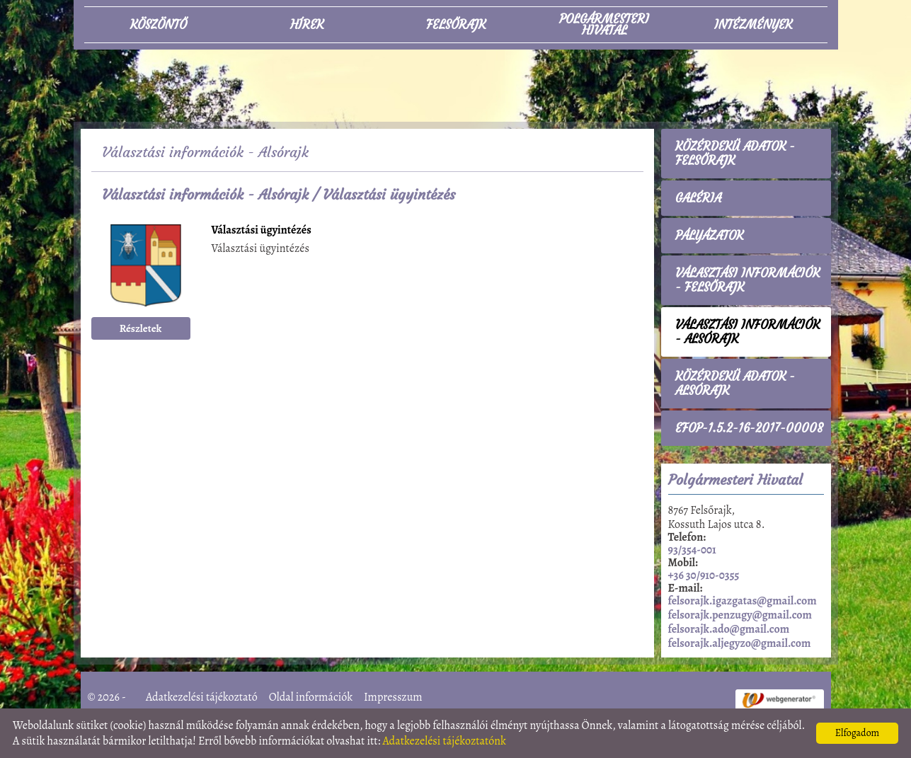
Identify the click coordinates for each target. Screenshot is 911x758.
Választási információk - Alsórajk (205, 194)
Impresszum (393, 697)
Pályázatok (709, 235)
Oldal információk (311, 697)
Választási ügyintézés (261, 231)
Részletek (141, 328)
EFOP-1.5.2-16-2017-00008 (749, 428)
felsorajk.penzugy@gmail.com (740, 615)
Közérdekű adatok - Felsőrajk (735, 153)
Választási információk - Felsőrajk (747, 280)
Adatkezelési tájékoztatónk (444, 741)
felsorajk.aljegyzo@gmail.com (739, 643)
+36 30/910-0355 (704, 575)
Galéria (698, 198)
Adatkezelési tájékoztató (202, 697)
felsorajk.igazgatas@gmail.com (742, 601)
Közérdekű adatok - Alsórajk (735, 383)
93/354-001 (692, 550)
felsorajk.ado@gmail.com (729, 629)
